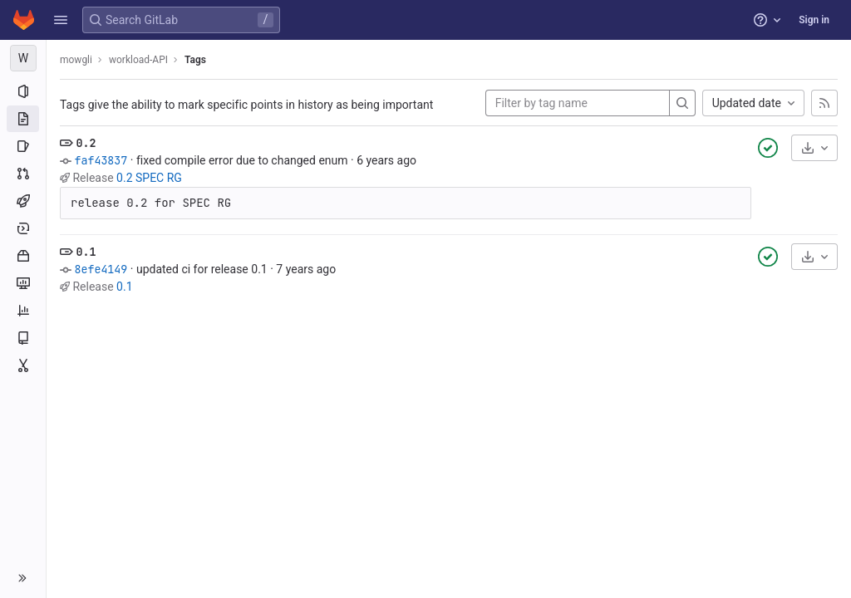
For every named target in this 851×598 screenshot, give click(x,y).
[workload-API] (23, 58)
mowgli (76, 60)
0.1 (86, 251)
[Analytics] (23, 310)
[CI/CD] (23, 201)
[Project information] (23, 91)
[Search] (682, 103)
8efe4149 (100, 269)
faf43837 (100, 160)
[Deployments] (23, 228)
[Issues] (23, 146)
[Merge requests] (23, 173)
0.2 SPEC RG (149, 177)
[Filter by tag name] (577, 103)
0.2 (86, 142)
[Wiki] (23, 338)
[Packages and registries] (23, 256)
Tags (195, 60)
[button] (60, 20)
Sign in (814, 20)
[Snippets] (23, 365)
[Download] (814, 148)
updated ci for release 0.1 (202, 269)
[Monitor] (23, 283)
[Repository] (23, 118)
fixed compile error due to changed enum (242, 160)
